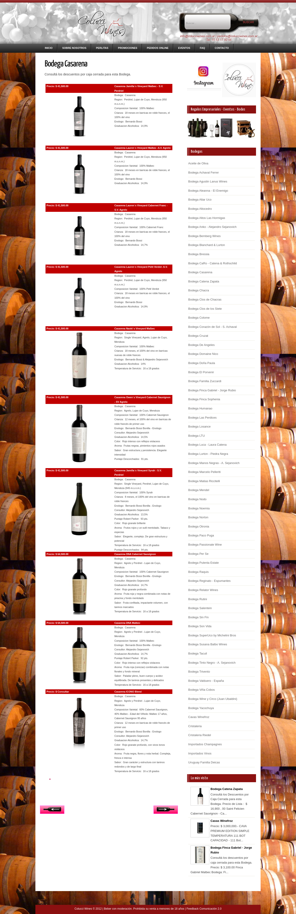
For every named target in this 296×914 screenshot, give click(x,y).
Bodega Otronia (198, 526)
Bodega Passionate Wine (205, 544)
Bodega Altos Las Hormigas (206, 218)
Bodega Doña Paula (201, 363)
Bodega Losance (199, 426)
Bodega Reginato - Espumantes (209, 581)
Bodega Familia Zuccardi (204, 381)
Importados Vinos (199, 753)
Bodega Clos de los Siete (205, 308)
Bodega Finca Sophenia (204, 399)
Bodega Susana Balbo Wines (207, 644)
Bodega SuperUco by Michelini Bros (212, 635)
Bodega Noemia (199, 508)
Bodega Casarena (200, 272)
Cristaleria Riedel (199, 735)
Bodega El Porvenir (201, 372)
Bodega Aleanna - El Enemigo (208, 190)
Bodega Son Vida (199, 626)
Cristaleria (195, 726)
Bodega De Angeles (201, 345)
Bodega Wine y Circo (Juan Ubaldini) (212, 699)
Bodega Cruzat (198, 335)
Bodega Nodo (197, 499)
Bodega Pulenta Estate (203, 562)
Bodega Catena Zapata (203, 281)
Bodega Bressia (198, 254)
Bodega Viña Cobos (201, 689)
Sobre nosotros (74, 48)
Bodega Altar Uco (199, 199)
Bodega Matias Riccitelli (204, 481)
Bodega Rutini (197, 599)
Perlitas (102, 48)
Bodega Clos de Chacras (205, 299)
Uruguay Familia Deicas (204, 762)
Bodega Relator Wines (203, 590)
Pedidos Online (157, 48)
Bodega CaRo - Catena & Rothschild (212, 263)
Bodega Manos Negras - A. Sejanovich (213, 463)
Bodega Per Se (198, 553)
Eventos (184, 48)
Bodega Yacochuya (201, 708)
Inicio (49, 48)
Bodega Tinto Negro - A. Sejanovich (212, 662)
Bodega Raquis (198, 572)
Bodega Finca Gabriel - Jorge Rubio (212, 390)
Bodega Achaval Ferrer (203, 172)
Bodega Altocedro (200, 208)
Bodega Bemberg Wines (204, 236)
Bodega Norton (198, 517)
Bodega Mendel (198, 490)
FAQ (202, 48)
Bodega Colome (199, 317)
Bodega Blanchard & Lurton (206, 245)
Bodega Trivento (199, 671)
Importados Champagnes (205, 744)
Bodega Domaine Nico (203, 354)
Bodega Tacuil (197, 653)
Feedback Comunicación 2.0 (204, 908)
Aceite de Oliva (198, 163)
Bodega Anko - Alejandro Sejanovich (212, 227)
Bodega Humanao (200, 408)
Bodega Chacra (198, 290)
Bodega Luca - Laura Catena (207, 444)
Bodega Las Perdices (202, 417)
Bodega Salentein (200, 608)
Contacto (222, 48)
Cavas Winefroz (198, 717)
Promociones (127, 48)
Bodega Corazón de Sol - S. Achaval (212, 327)
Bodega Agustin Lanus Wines (207, 181)
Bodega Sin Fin (198, 617)
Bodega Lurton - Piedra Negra (208, 454)
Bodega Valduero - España (206, 680)
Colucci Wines (83, 908)
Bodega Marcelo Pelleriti (204, 472)
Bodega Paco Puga (201, 535)
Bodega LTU (196, 435)
